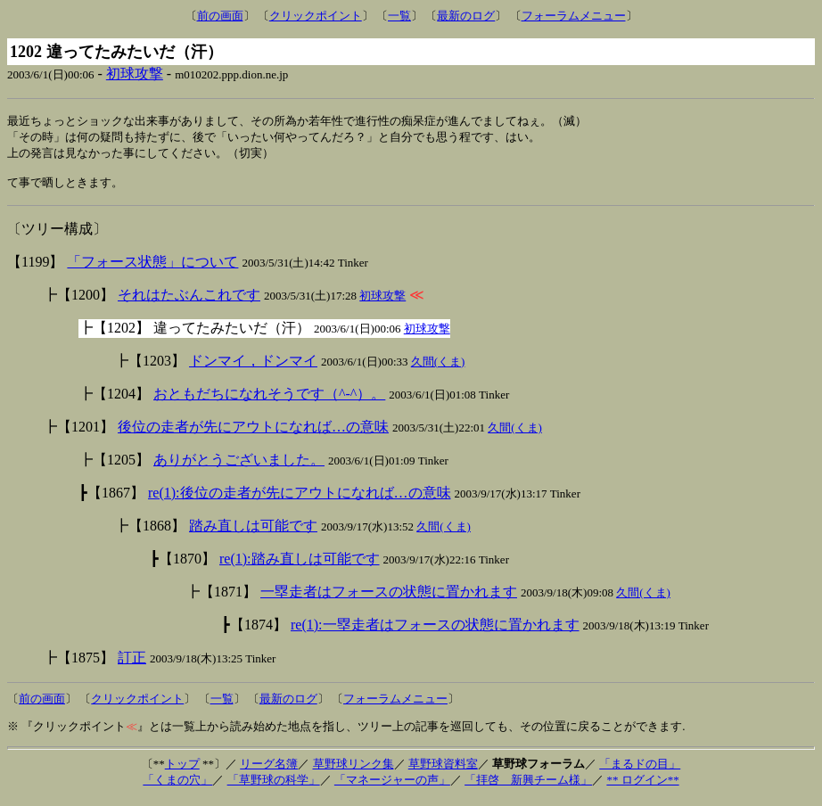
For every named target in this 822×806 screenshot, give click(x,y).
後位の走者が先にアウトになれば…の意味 (253, 432)
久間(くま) (438, 367)
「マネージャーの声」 (392, 786)
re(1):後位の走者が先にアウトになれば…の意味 (299, 498)
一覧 (399, 15)
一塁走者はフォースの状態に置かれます (388, 597)
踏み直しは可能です (253, 531)
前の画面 (220, 15)
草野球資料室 (443, 770)
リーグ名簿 (269, 770)
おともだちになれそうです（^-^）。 (269, 399)
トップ (182, 770)
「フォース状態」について (152, 268)
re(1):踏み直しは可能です (299, 564)
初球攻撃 (134, 73)
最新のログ (466, 15)
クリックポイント (315, 15)
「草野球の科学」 (273, 786)
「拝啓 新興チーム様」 (528, 786)
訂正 (132, 663)
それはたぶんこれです (189, 300)
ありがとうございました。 (239, 465)
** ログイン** (642, 786)
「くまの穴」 (177, 786)
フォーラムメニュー (574, 15)
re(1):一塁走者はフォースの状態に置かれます (435, 630)
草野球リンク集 (353, 770)
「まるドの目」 (639, 770)
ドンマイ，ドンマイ (253, 366)
